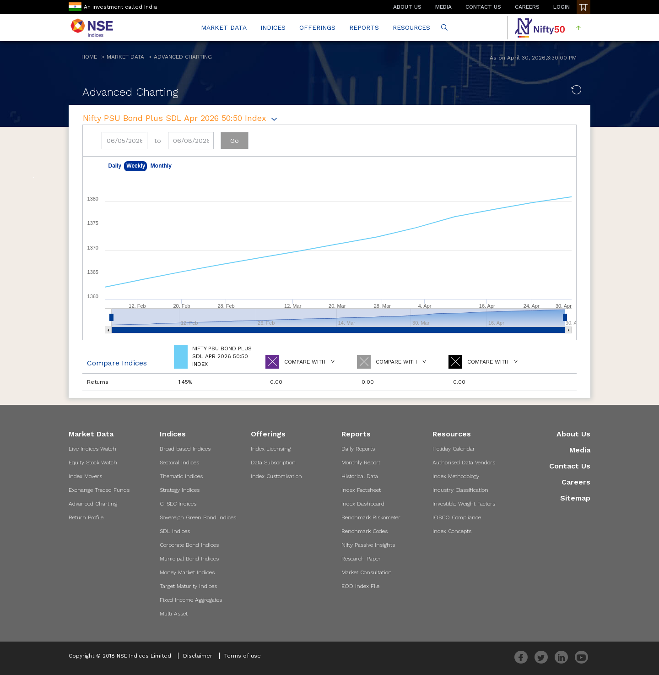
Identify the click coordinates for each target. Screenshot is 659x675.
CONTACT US (483, 7)
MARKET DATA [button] (224, 27)
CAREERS (527, 7)
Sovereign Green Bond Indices (198, 517)
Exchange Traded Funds (99, 490)
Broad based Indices (185, 449)
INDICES (273, 27)
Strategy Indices (180, 490)
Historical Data (359, 476)
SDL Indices (175, 531)
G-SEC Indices (178, 504)
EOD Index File (360, 586)
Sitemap (575, 498)
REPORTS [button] (364, 27)
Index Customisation (276, 476)
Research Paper (361, 558)
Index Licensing (271, 449)
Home (89, 57)
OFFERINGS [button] (317, 27)
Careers (576, 482)
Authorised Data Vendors (463, 462)
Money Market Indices (187, 572)
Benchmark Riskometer (370, 517)
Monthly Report (360, 462)
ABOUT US (407, 7)
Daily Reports (358, 449)
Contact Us (569, 466)
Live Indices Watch (92, 449)
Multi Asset (174, 613)
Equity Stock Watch (93, 462)
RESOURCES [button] (411, 27)
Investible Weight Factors (463, 504)
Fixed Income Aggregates (191, 600)
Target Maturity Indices (188, 586)
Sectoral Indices (179, 462)
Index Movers (85, 476)
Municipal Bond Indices (189, 558)
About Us (573, 434)
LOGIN (561, 7)
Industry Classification (460, 490)
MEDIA (443, 7)
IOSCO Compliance (456, 517)
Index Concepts (451, 531)
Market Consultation (366, 572)
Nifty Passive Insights (368, 545)
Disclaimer (197, 656)
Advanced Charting (183, 57)
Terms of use (242, 656)
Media (579, 450)
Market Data (125, 57)
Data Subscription (273, 462)
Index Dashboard (362, 504)
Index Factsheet (361, 490)
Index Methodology (455, 476)
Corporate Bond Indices (189, 545)
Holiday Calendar (453, 449)
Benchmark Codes (364, 531)
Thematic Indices (181, 476)
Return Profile (86, 517)
